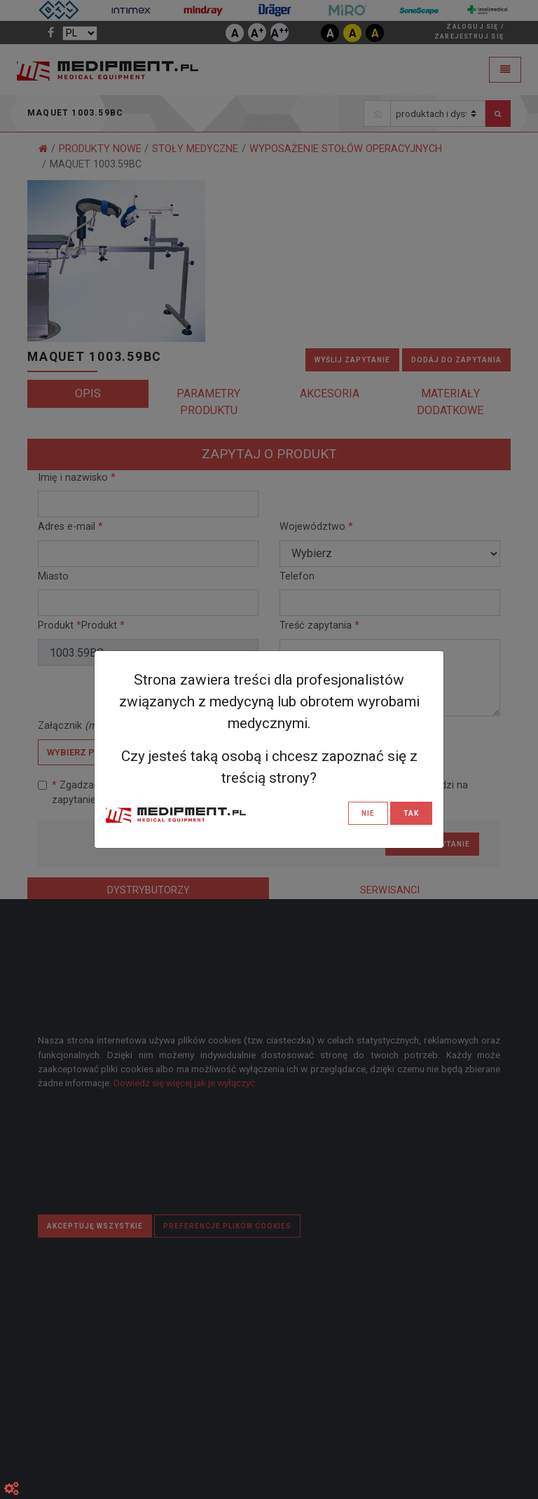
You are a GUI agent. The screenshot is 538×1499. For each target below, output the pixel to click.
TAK (411, 813)
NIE (368, 813)
